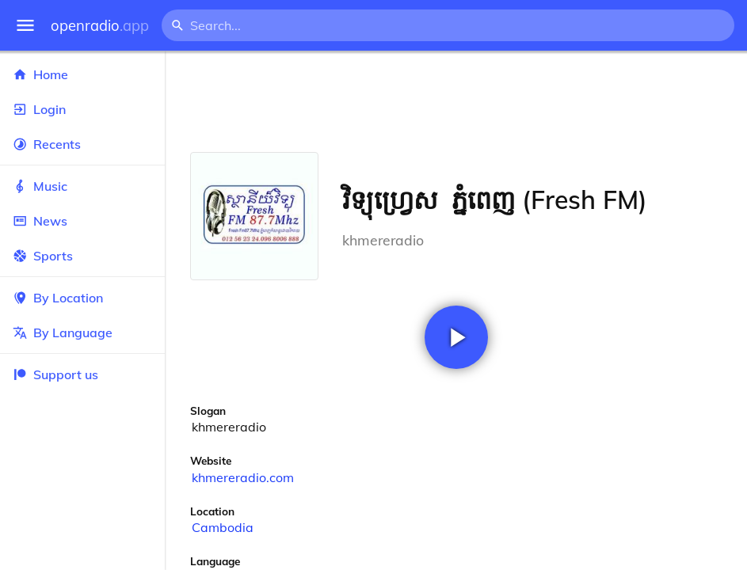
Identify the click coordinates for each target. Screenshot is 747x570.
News (82, 220)
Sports (82, 255)
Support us (55, 374)
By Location (82, 297)
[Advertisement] (456, 101)
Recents (82, 144)
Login (82, 109)
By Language (82, 332)
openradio (100, 26)
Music (82, 186)
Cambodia (222, 527)
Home (82, 74)
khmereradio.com (243, 477)
